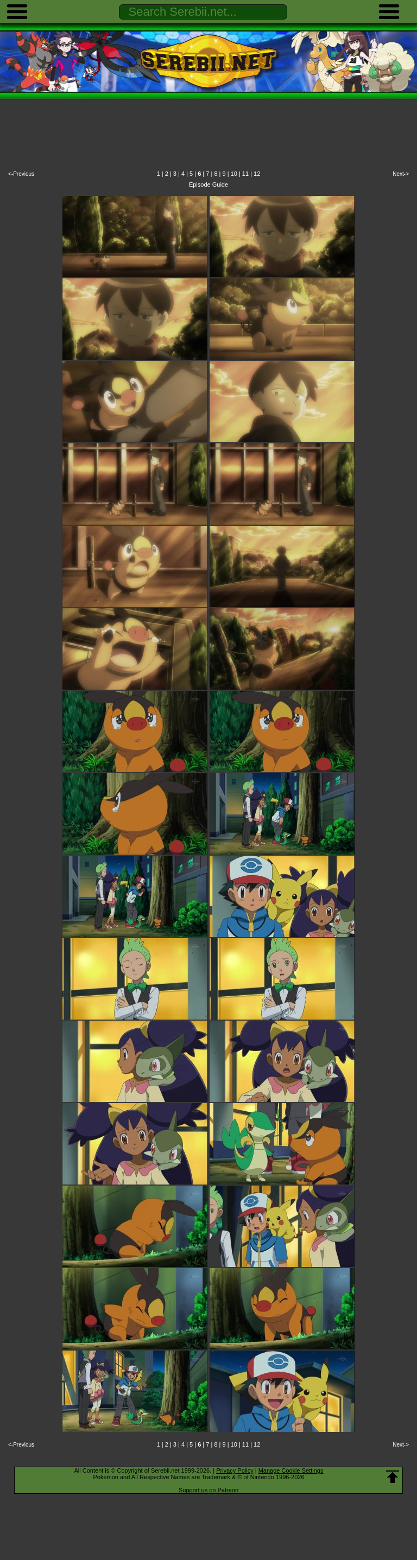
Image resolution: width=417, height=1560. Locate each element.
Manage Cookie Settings (291, 1470)
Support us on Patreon (208, 1490)
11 (245, 173)
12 (257, 173)
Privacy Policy (234, 1470)
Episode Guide (208, 184)
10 (234, 173)
